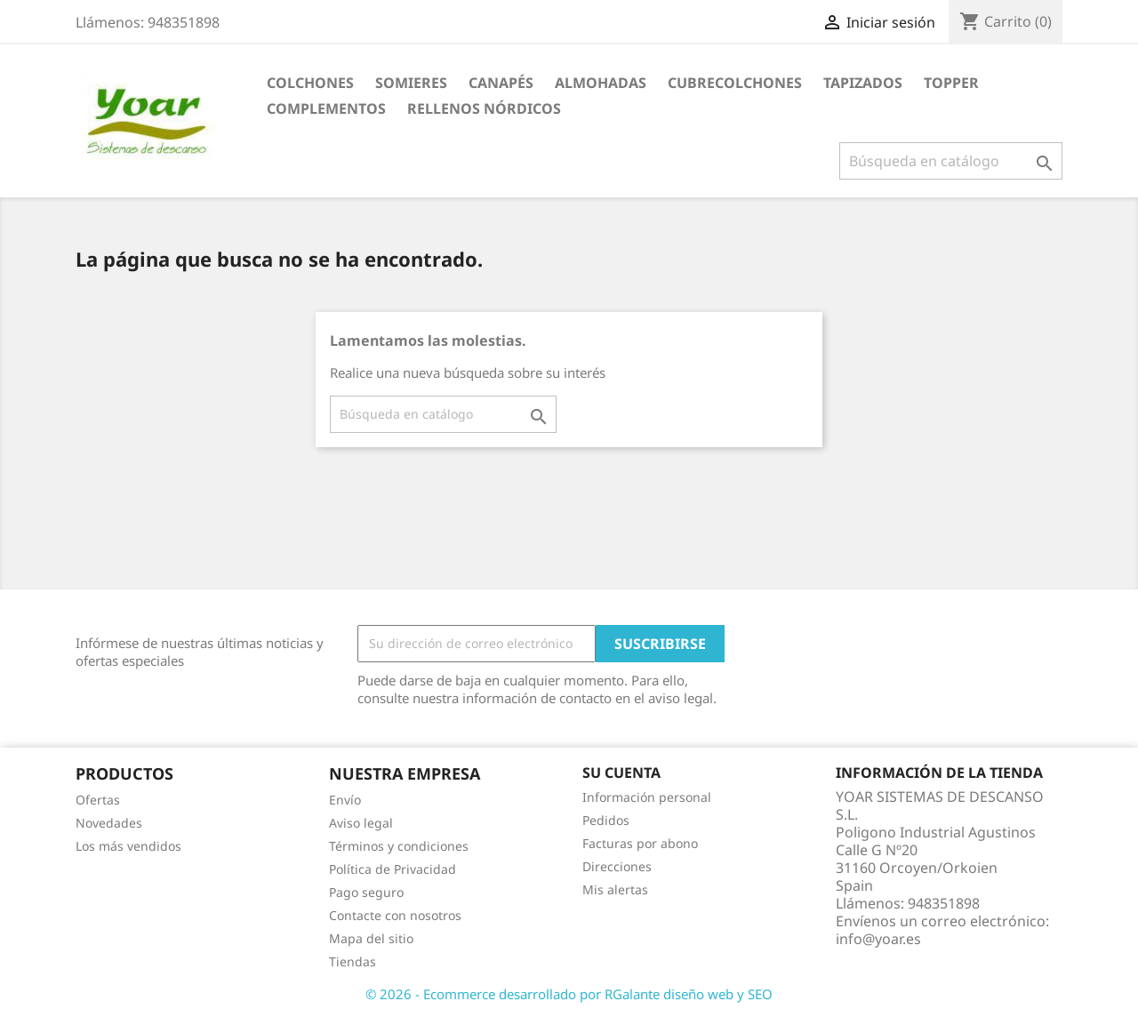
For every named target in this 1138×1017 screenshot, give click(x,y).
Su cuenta (621, 772)
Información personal (646, 797)
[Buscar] (950, 161)
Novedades (109, 822)
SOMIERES (411, 82)
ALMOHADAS (600, 82)
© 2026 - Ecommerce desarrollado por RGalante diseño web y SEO (569, 994)
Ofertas (98, 799)
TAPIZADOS (862, 82)
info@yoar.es (878, 939)
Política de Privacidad (392, 869)
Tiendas (352, 961)
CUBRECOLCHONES (735, 82)
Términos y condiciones (399, 845)
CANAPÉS (501, 82)
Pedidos (605, 820)
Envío (345, 799)
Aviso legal (361, 822)
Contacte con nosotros (395, 915)
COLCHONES (310, 82)
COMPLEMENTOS (326, 108)
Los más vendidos (128, 845)
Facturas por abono (640, 843)
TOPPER (951, 82)
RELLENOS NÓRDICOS (484, 108)
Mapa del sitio (371, 938)
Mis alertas (615, 889)
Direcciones (617, 866)
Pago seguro (366, 892)
